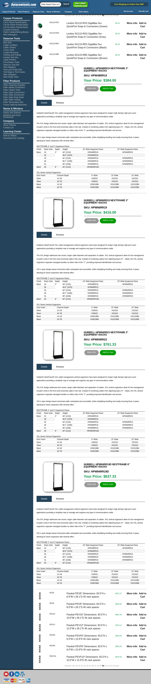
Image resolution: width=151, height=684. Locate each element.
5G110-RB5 (54, 54)
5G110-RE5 (54, 44)
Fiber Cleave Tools (11, 90)
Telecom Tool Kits (11, 65)
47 (95, 15)
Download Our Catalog (13, 138)
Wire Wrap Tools (10, 77)
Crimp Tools (8, 50)
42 (82, 15)
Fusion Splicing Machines (15, 104)
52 (108, 15)
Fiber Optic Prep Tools (13, 97)
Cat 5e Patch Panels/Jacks (15, 27)
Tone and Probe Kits (12, 69)
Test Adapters (9, 67)
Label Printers (9, 60)
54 (114, 15)
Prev (73, 15)
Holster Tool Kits (10, 57)
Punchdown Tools (11, 62)
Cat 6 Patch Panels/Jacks (15, 22)
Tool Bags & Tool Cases (14, 72)
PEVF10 (53, 656)
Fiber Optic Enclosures (13, 95)
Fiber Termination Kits (13, 102)
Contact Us (8, 127)
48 (98, 15)
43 (85, 15)
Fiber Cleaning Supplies (14, 85)
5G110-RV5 (54, 22)
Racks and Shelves (12, 112)
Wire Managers (10, 34)
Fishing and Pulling (12, 55)
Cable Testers (9, 47)
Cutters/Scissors (10, 52)
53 (111, 15)
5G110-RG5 (54, 33)
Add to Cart (108, 88)
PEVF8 (52, 646)
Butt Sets (7, 42)
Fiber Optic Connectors (14, 92)
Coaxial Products (11, 30)
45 (90, 15)
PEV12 (52, 625)
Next (117, 15)
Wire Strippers (10, 74)
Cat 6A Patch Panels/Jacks (15, 25)
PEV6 (52, 593)
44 (87, 15)
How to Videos (10, 135)
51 (106, 15)
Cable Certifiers (10, 45)
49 (100, 15)
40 (77, 15)
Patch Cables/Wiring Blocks (16, 32)
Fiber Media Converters (14, 87)
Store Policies (9, 125)
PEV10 (52, 614)
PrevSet (68, 15)
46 (93, 15)
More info (132, 23)
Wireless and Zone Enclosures (12, 116)
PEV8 (52, 603)
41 (79, 15)
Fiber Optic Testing (11, 99)
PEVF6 (52, 635)
